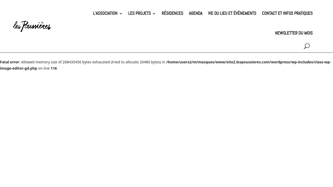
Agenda (196, 13)
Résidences (172, 13)
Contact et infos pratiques (287, 13)
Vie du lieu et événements (232, 13)
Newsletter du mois (294, 33)
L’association (105, 13)
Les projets (139, 13)
